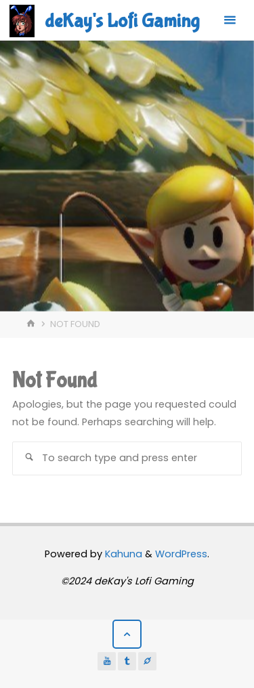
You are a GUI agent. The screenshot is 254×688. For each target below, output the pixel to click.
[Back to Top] (127, 634)
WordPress (181, 554)
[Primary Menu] (229, 20)
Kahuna (122, 554)
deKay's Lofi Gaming (122, 21)
